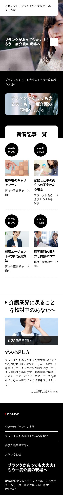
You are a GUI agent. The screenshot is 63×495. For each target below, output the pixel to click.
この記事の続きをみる (44, 391)
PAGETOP (13, 413)
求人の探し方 (17, 352)
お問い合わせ (13, 454)
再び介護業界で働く (14, 192)
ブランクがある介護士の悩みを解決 (43, 199)
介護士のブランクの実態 (20, 426)
